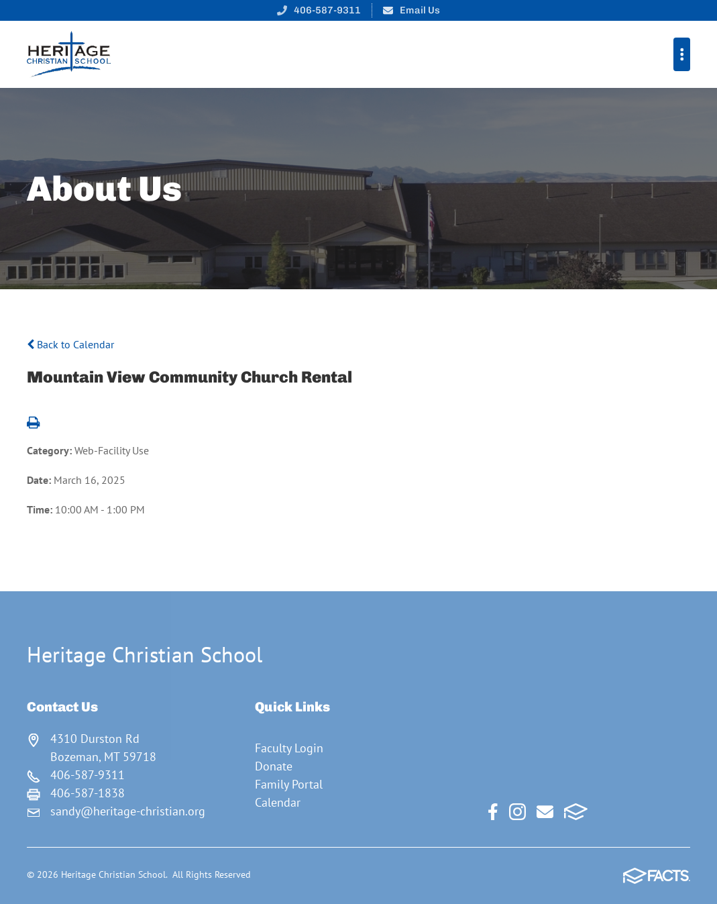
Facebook (493, 811)
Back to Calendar (70, 344)
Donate (273, 766)
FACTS (576, 811)
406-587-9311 (327, 10)
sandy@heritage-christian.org (127, 811)
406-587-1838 (87, 793)
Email (545, 811)
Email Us (420, 10)
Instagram (517, 811)
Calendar (277, 802)
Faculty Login (289, 748)
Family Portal (289, 784)
